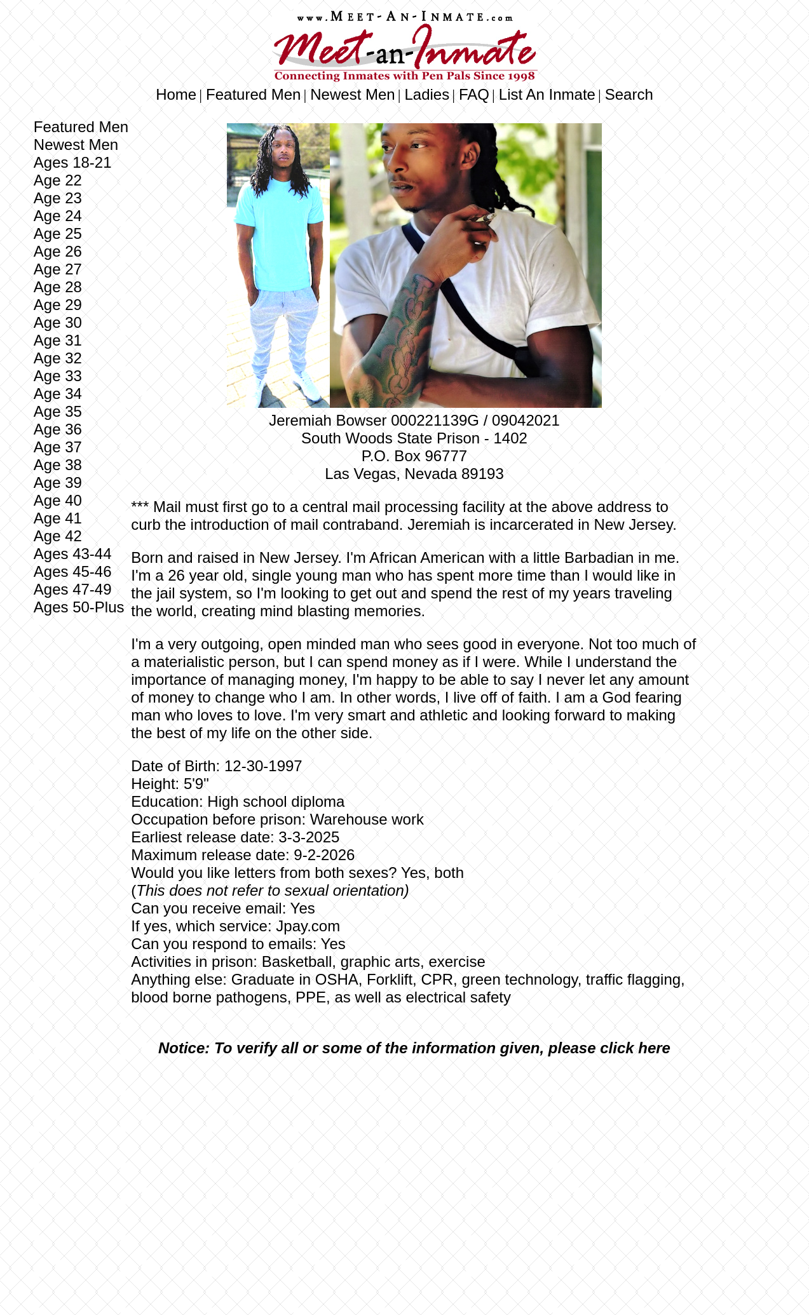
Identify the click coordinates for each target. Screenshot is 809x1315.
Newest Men (352, 94)
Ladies (426, 94)
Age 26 (58, 251)
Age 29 (58, 304)
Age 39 (58, 482)
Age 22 (58, 180)
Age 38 (58, 464)
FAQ (474, 94)
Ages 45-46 (73, 571)
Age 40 (58, 500)
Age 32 (58, 358)
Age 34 (58, 393)
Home (176, 94)
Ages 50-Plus (79, 607)
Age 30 (58, 322)
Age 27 (58, 269)
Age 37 (58, 446)
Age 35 (58, 411)
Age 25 (58, 233)
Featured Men (253, 94)
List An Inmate (547, 94)
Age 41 (58, 518)
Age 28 (58, 286)
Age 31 (58, 340)
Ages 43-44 (73, 553)
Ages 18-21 (73, 162)
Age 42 (58, 535)
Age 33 (58, 375)
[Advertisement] (414, 1161)
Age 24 (58, 215)
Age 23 (58, 197)
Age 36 (58, 429)
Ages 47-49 (73, 589)
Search (629, 94)
